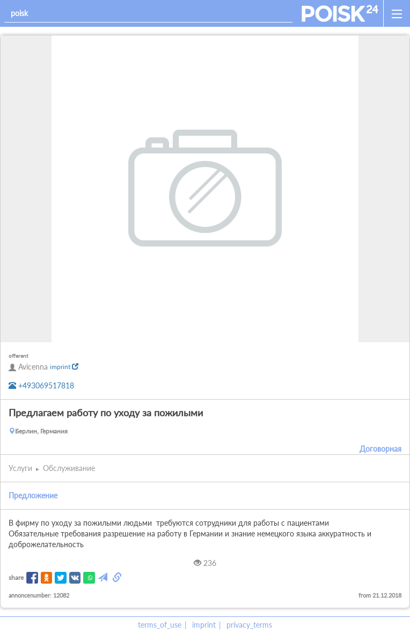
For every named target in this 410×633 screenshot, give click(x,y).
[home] (340, 13)
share (16, 577)
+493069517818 (41, 385)
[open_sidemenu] (396, 13)
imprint (64, 367)
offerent (18, 355)
